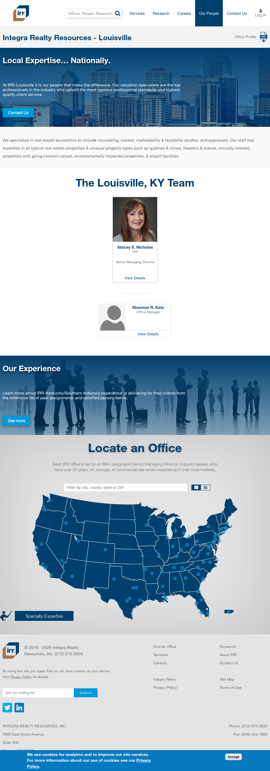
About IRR (228, 654)
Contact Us (237, 13)
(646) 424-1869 (254, 734)
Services (137, 13)
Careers (184, 13)
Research (161, 13)
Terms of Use (231, 687)
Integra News (164, 679)
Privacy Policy (21, 677)
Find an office (164, 646)
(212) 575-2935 (254, 726)
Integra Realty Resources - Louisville (67, 37)
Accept (233, 757)
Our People (209, 13)
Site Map (227, 679)
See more (16, 420)
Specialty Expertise (44, 616)
